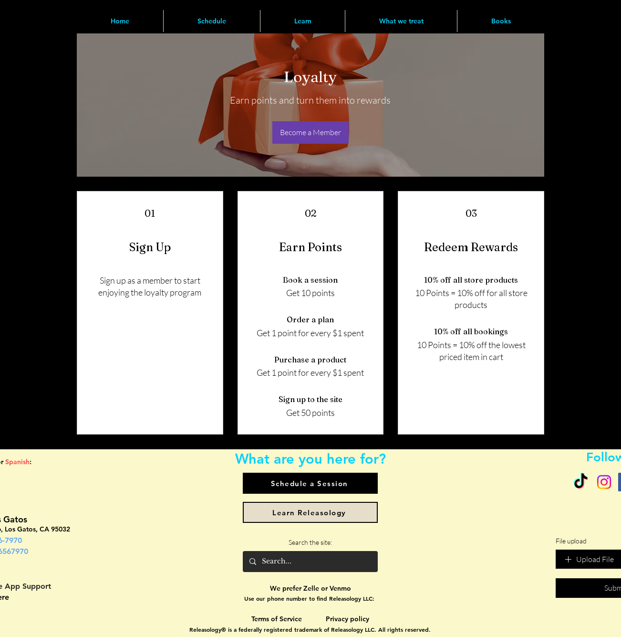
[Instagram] (604, 482)
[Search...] (310, 561)
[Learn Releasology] (310, 512)
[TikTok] (580, 482)
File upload (571, 541)
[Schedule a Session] (310, 483)
